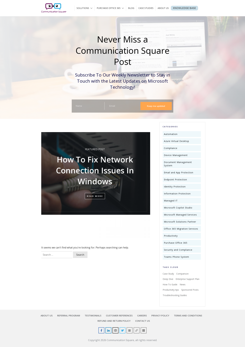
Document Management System (178, 164)
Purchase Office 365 (175, 242)
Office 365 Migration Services (181, 228)
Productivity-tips (171, 289)
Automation (171, 134)
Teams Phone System (176, 256)
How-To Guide (170, 284)
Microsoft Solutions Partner (180, 221)
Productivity (171, 235)
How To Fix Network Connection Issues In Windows (95, 173)
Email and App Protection (178, 172)
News (182, 284)
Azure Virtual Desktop (176, 141)
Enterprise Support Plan (187, 279)
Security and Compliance (178, 249)
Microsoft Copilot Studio (178, 207)
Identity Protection (175, 186)
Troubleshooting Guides (175, 295)
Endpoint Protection (175, 179)
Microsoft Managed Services (180, 214)
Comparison (182, 273)
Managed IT (171, 200)
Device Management (176, 155)
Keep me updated (156, 106)
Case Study (168, 273)
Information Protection (177, 193)
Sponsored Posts (190, 289)
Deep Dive (168, 279)
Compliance (170, 148)
